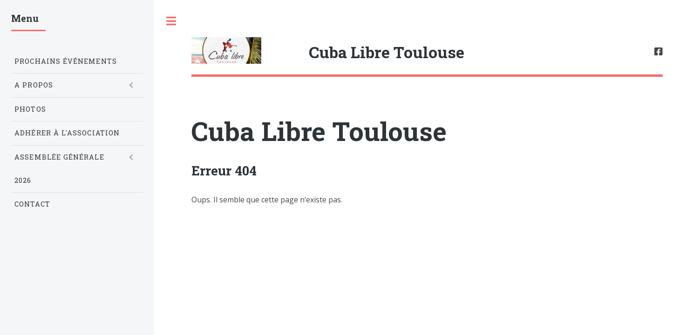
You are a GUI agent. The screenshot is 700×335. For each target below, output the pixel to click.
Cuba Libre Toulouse (319, 131)
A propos (33, 84)
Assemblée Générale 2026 (59, 169)
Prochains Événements (65, 61)
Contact (32, 204)
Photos (30, 109)
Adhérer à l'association (67, 132)
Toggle (171, 21)
